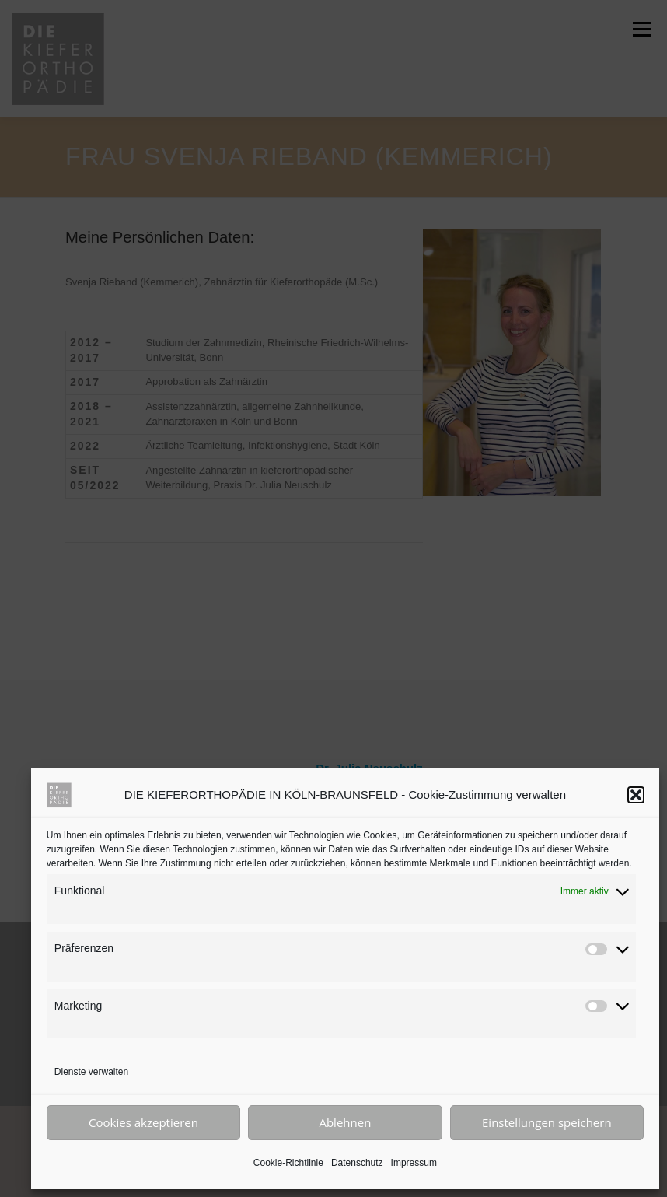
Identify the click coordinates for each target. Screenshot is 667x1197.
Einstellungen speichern (547, 1122)
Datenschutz (357, 1162)
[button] (636, 795)
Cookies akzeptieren (143, 1122)
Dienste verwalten (91, 1071)
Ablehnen (345, 1122)
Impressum (414, 1162)
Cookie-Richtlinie (288, 1162)
